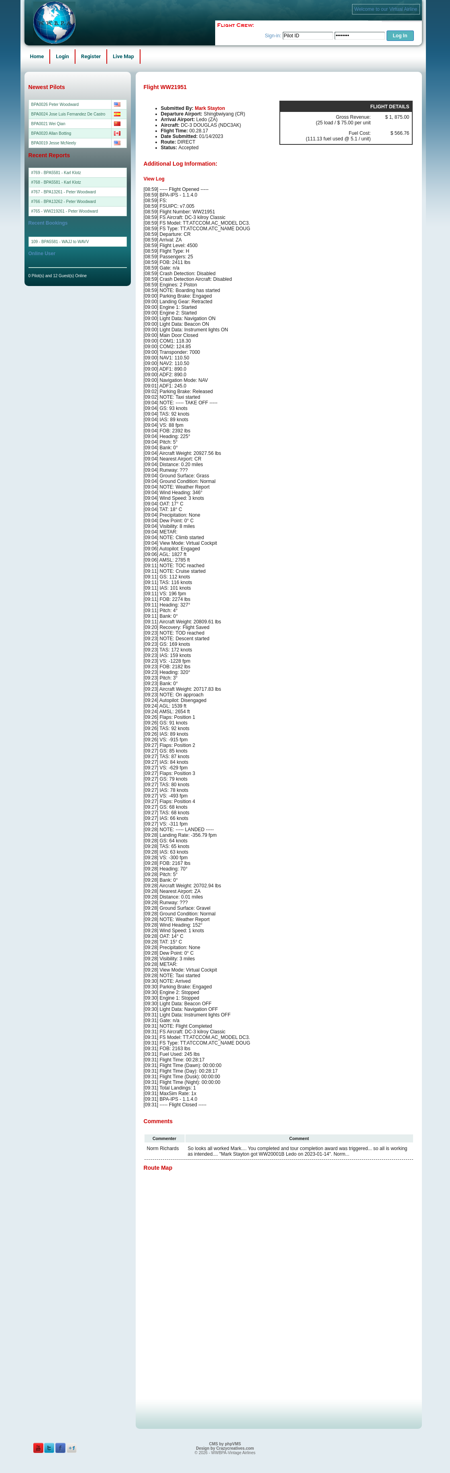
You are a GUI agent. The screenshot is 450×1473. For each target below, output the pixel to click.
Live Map (123, 56)
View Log (154, 179)
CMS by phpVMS (225, 1444)
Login (62, 56)
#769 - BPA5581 (46, 172)
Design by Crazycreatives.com (225, 1448)
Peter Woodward (81, 192)
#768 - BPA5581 (46, 182)
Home (37, 56)
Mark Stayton (210, 108)
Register (91, 56)
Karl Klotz (72, 172)
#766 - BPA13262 (47, 201)
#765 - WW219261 (48, 211)
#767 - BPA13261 (47, 192)
